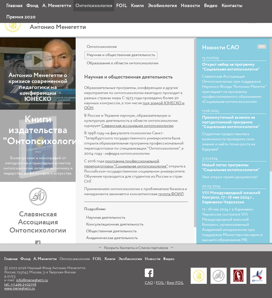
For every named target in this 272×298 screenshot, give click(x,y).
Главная (14, 5)
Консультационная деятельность (114, 224)
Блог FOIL (175, 283)
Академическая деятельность (112, 238)
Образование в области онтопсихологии (122, 63)
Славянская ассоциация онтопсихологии (137, 126)
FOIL (121, 5)
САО (149, 283)
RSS (262, 46)
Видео (211, 5)
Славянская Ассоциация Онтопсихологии (37, 222)
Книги (137, 5)
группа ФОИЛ (171, 194)
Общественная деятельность (111, 231)
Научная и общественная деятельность (121, 55)
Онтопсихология (93, 5)
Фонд (32, 5)
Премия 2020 (21, 17)
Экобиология (162, 5)
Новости (190, 5)
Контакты (232, 5)
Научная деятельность (105, 218)
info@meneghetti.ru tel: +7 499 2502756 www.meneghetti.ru (26, 284)
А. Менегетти (56, 5)
